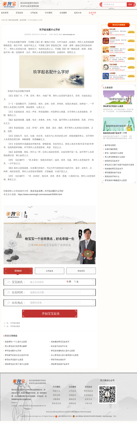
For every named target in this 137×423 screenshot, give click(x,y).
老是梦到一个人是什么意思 (16, 342)
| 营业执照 (98, 416)
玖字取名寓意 (15, 323)
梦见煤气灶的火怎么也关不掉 (17, 355)
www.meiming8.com (69, 34)
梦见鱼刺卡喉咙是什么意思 (116, 180)
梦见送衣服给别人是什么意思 (63, 351)
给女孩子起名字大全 (59, 346)
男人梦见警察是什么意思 (115, 157)
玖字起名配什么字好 (54, 191)
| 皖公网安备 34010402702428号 (85, 416)
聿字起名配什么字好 (13, 351)
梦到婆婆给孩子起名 (113, 173)
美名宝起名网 (13, 20)
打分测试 (48, 13)
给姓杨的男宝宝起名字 (114, 169)
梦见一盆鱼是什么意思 (114, 153)
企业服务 (63, 13)
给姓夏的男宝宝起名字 (60, 342)
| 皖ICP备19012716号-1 (65, 416)
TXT (114, 416)
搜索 (130, 4)
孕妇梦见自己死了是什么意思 (17, 364)
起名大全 (78, 13)
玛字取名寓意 (15, 326)
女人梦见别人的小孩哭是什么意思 (64, 355)
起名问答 (92, 13)
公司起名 (34, 13)
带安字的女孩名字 (58, 360)
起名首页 (4, 13)
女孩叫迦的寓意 (111, 149)
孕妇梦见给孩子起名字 (60, 364)
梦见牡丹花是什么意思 (14, 360)
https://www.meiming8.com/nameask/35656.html (40, 194)
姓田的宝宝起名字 (112, 161)
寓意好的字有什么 (112, 176)
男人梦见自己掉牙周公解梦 (16, 346)
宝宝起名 (19, 13)
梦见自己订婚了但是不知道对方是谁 (119, 165)
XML (110, 416)
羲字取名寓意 (110, 145)
